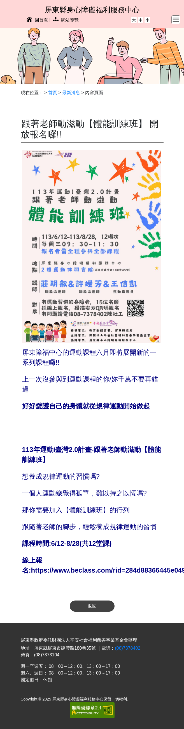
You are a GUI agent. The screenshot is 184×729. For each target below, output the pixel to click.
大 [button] (134, 20)
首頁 (52, 92)
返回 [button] (92, 606)
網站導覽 (66, 20)
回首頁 (37, 20)
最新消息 (71, 92)
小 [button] (147, 20)
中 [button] (141, 20)
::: (22, 20)
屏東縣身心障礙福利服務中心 (92, 10)
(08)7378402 (127, 648)
